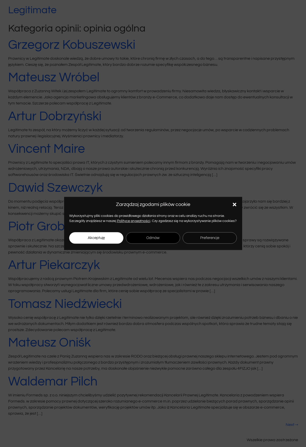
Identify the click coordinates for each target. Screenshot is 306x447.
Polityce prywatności (133, 221)
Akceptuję (96, 238)
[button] (234, 204)
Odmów (152, 238)
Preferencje (209, 238)
